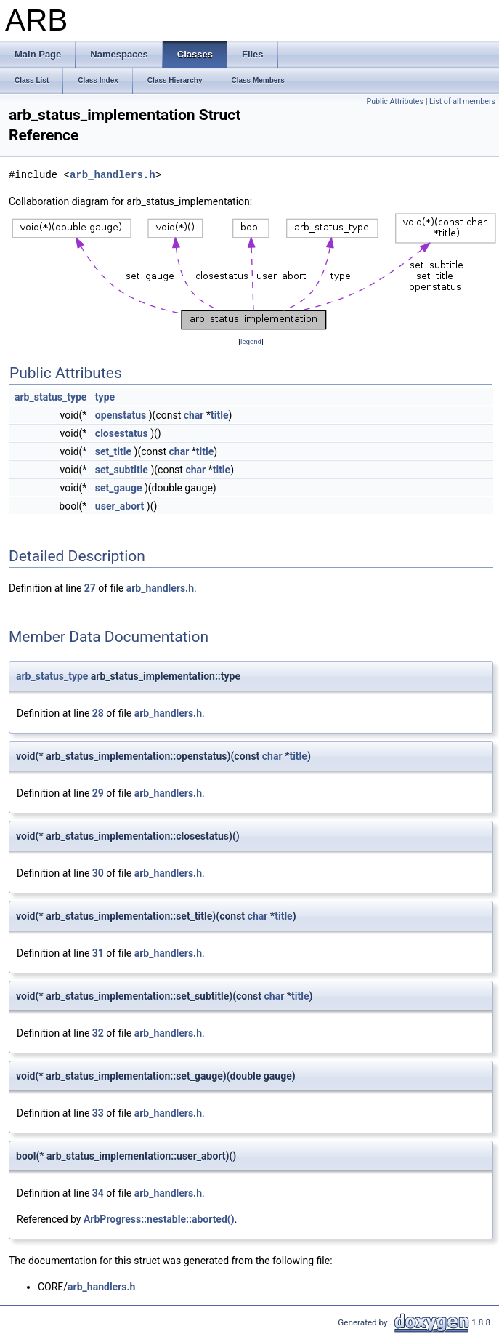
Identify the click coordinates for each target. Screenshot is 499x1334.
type (105, 397)
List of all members (462, 101)
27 (90, 588)
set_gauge (118, 488)
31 (98, 953)
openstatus (120, 415)
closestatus (121, 433)
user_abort (119, 506)
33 (98, 1113)
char (194, 415)
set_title (113, 451)
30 (98, 873)
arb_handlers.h (112, 175)
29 (98, 793)
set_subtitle (121, 469)
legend (250, 341)
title (219, 415)
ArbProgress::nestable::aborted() (159, 1219)
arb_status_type (50, 397)
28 (98, 713)
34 (98, 1193)
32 (98, 1033)
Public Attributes (394, 101)
